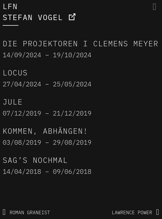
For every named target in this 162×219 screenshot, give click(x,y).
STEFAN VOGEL (33, 17)
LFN (10, 6)
